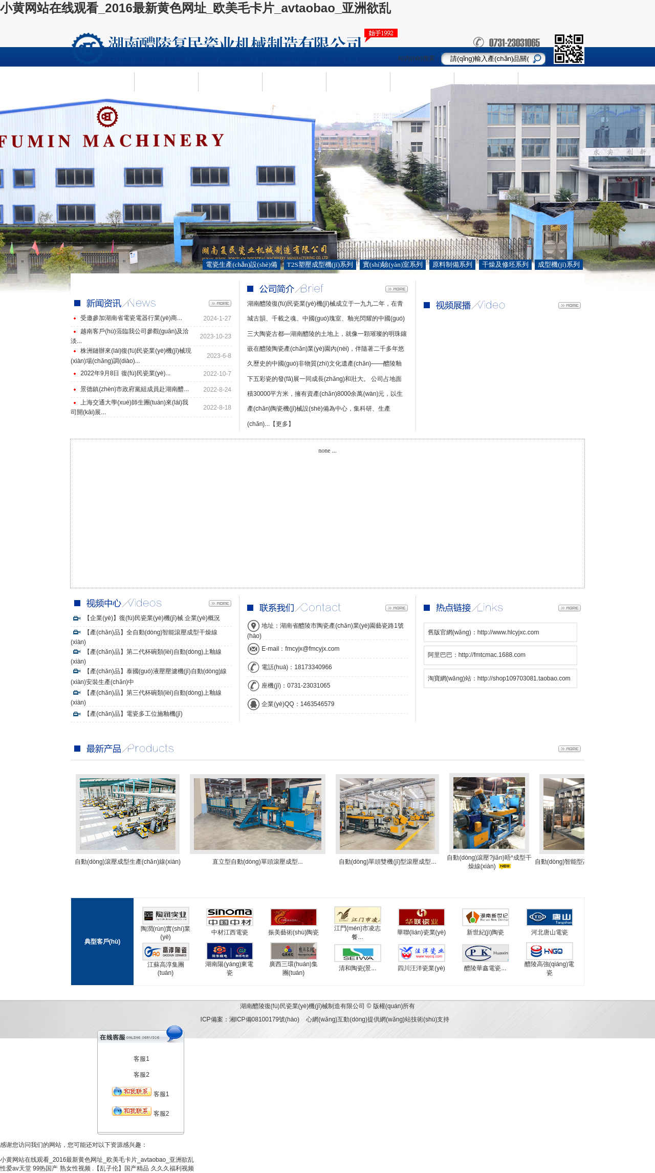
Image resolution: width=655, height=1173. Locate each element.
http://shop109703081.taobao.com (524, 678)
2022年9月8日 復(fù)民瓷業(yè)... (125, 373)
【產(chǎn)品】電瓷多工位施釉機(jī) (127, 713)
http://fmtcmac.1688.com (492, 654)
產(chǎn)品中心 (230, 82)
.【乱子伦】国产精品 (120, 1168)
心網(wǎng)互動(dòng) (336, 1019)
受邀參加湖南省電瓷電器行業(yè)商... (131, 318)
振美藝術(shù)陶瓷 (293, 932)
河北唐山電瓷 (549, 932)
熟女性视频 (75, 1168)
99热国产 (45, 1168)
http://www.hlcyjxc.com (508, 632)
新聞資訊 (294, 81)
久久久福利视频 (172, 1168)
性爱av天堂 (15, 1168)
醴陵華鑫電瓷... (485, 968)
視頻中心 (422, 81)
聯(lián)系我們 (486, 81)
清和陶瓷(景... (358, 968)
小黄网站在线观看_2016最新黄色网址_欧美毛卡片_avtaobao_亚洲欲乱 (195, 8)
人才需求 (358, 81)
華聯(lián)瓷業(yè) (421, 932)
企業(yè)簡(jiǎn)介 (166, 82)
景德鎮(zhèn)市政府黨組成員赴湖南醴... (134, 389)
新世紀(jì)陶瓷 (486, 932)
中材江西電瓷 (229, 932)
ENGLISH (549, 82)
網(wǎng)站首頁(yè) (102, 82)
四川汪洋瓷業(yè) (421, 968)
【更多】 (282, 424)
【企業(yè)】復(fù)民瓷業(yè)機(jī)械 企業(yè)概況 (145, 618)
